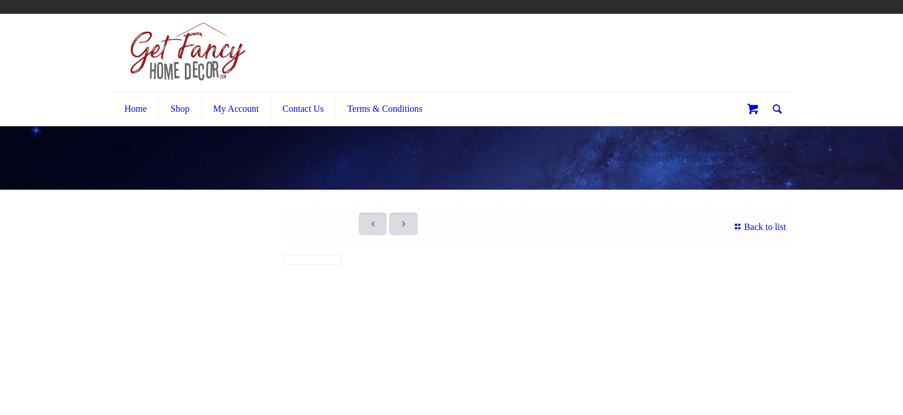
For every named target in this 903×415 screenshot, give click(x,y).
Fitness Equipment (731, 149)
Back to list (758, 227)
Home (661, 149)
